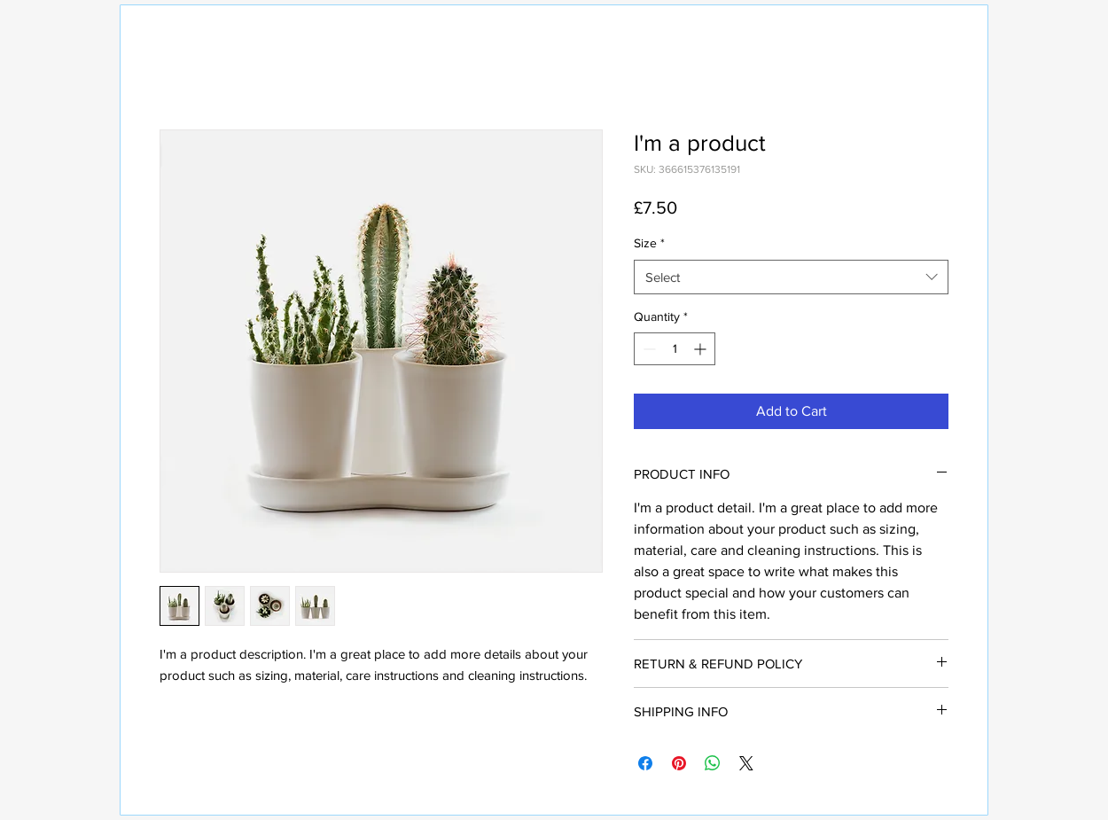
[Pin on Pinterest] (679, 763)
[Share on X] (746, 763)
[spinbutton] (675, 348)
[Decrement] (647, 348)
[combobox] (791, 277)
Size (649, 243)
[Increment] (702, 348)
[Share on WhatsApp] (712, 763)
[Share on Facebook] (645, 763)
